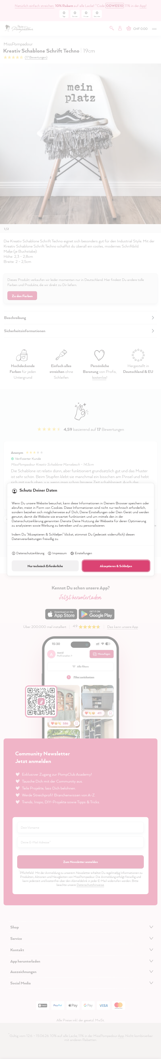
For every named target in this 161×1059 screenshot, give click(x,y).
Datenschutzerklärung (28, 553)
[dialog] (80, 529)
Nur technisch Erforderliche (45, 566)
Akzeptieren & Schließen (116, 566)
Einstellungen (81, 553)
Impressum (57, 553)
